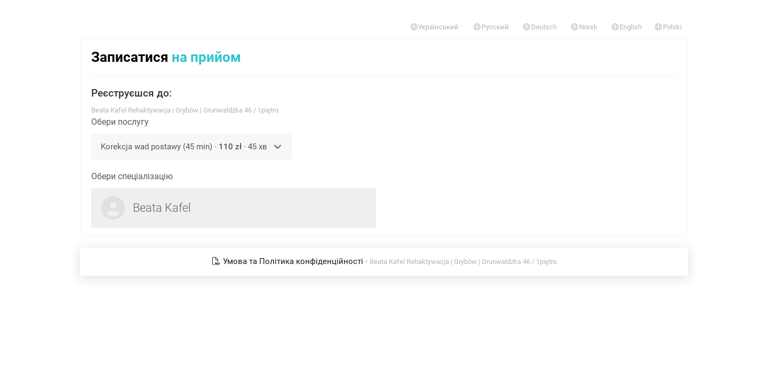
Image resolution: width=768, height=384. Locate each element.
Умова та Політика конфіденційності (288, 261)
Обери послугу (120, 122)
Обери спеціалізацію (132, 176)
